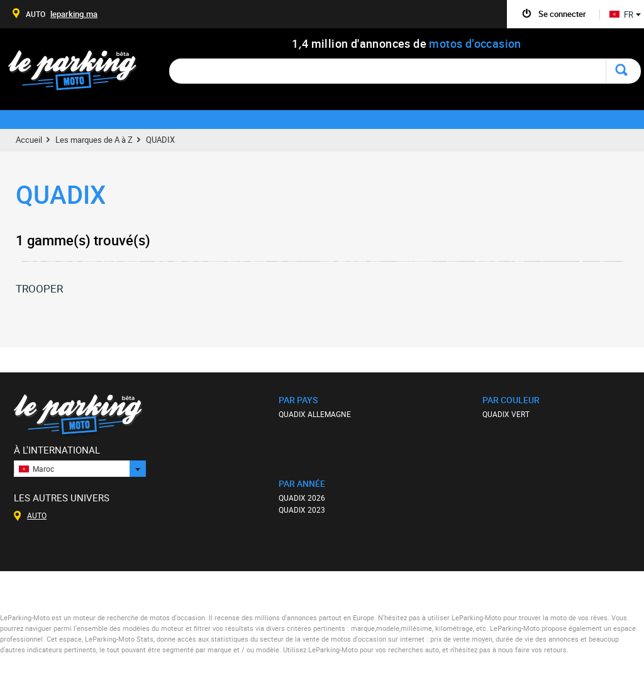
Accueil (29, 139)
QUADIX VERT (506, 414)
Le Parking (79, 74)
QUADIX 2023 (302, 509)
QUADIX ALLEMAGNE (315, 414)
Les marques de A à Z (94, 139)
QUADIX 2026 (302, 498)
